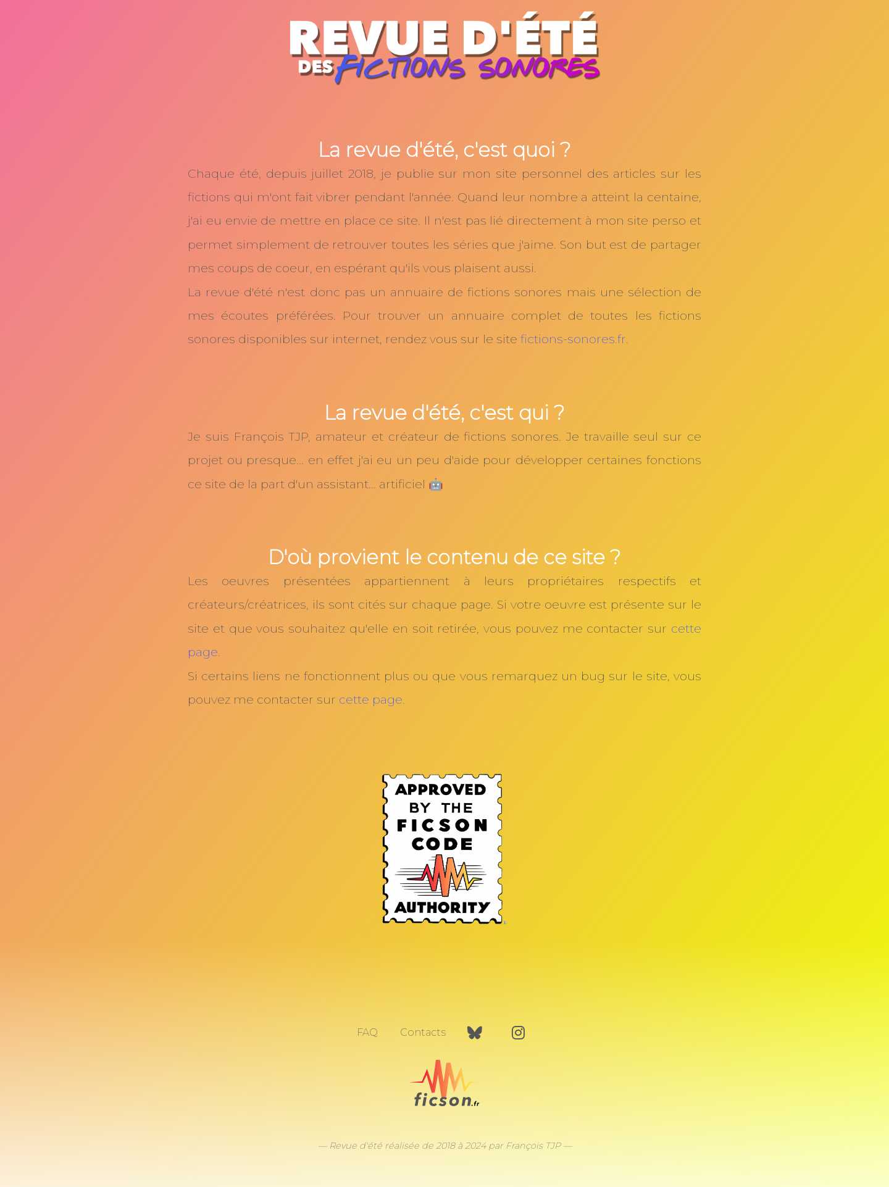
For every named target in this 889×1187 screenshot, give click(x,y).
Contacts (423, 1032)
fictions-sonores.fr (573, 338)
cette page (371, 699)
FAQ (367, 1032)
